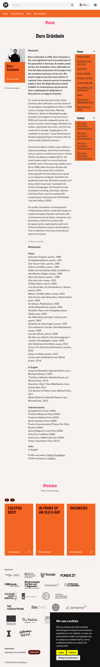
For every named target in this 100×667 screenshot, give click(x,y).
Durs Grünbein (40, 13)
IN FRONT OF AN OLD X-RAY (84, 62)
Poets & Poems (17, 13)
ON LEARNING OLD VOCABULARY (85, 88)
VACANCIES (82, 69)
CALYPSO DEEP (83, 56)
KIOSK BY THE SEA (84, 78)
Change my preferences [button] (68, 658)
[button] (83, 4)
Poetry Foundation (56, 454)
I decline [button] (72, 652)
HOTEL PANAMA (83, 73)
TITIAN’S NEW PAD (84, 83)
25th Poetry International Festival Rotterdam (84, 146)
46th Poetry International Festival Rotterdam (84, 126)
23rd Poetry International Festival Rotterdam (84, 156)
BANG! (80, 95)
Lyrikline (51, 458)
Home (5, 13)
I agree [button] (61, 652)
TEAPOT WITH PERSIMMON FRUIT (85, 101)
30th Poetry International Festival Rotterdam (84, 136)
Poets (28, 13)
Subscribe (34, 652)
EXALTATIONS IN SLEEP (83, 108)
